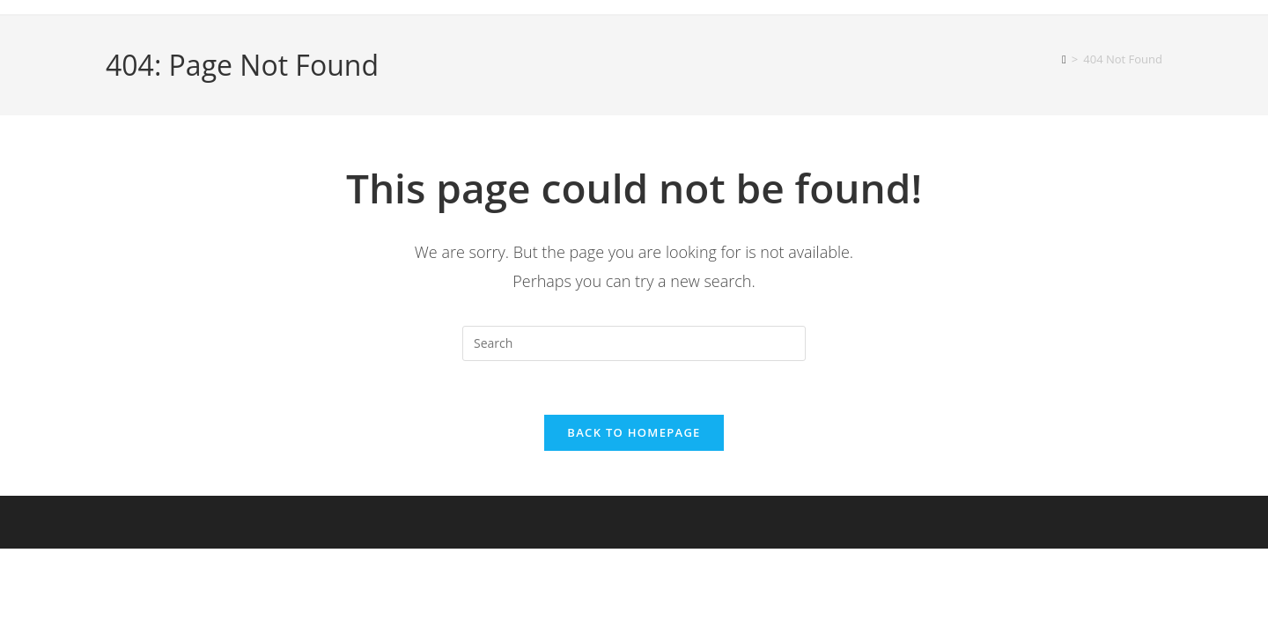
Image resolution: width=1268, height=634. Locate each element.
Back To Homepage (633, 432)
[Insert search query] (634, 343)
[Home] (1064, 59)
